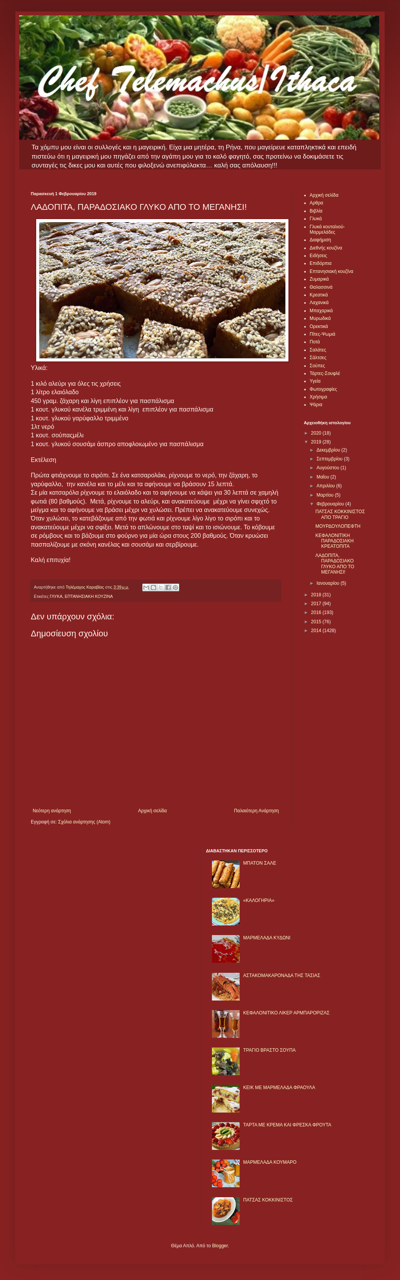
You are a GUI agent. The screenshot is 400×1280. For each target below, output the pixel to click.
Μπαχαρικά (321, 310)
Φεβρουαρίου (331, 504)
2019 (317, 442)
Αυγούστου (328, 467)
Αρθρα (316, 203)
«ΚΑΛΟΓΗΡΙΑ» (258, 900)
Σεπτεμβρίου (330, 459)
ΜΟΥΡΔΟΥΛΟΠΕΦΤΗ (337, 526)
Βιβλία (316, 211)
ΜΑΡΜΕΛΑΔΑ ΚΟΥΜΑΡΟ (270, 1162)
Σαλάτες (318, 350)
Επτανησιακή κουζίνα (331, 271)
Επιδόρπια (321, 263)
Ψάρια (316, 404)
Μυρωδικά (320, 318)
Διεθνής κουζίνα (326, 248)
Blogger (220, 1245)
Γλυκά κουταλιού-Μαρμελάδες (327, 229)
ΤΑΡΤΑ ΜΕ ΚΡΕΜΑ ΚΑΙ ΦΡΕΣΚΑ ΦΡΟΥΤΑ (287, 1125)
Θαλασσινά (321, 287)
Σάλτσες (318, 357)
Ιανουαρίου (329, 583)
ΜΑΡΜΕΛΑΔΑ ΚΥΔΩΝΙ (266, 937)
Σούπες (317, 365)
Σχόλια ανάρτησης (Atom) (84, 822)
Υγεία (315, 381)
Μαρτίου (326, 495)
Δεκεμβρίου (329, 450)
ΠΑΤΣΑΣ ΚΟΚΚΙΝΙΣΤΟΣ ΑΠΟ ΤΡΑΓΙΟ (340, 514)
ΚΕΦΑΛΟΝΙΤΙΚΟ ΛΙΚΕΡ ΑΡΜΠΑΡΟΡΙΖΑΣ (286, 1013)
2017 (317, 603)
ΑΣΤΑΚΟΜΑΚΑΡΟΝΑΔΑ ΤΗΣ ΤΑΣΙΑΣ (281, 975)
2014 (317, 630)
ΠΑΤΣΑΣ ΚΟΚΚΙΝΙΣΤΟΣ (268, 1200)
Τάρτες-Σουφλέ (325, 373)
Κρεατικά (319, 295)
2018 (317, 594)
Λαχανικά (319, 302)
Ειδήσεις (318, 255)
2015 (317, 621)
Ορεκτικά (319, 326)
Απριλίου (326, 486)
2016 (317, 612)
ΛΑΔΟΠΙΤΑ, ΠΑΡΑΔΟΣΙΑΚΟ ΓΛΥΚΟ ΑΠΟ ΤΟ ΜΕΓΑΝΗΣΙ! (334, 564)
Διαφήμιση (320, 240)
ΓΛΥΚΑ (56, 596)
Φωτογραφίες (323, 389)
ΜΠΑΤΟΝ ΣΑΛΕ (259, 863)
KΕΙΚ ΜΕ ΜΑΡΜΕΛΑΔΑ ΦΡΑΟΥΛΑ (279, 1087)
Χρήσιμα (318, 397)
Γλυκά (316, 218)
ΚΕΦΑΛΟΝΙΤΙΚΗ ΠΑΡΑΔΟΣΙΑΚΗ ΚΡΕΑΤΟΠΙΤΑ (334, 541)
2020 (317, 433)
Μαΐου (323, 477)
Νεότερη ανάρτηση (52, 810)
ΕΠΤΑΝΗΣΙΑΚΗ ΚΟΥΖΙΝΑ (89, 596)
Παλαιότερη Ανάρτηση (256, 810)
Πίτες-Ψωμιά (322, 334)
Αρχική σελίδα (152, 810)
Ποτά (315, 342)
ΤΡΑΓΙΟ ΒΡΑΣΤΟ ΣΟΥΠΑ (269, 1050)
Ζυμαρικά (319, 279)
